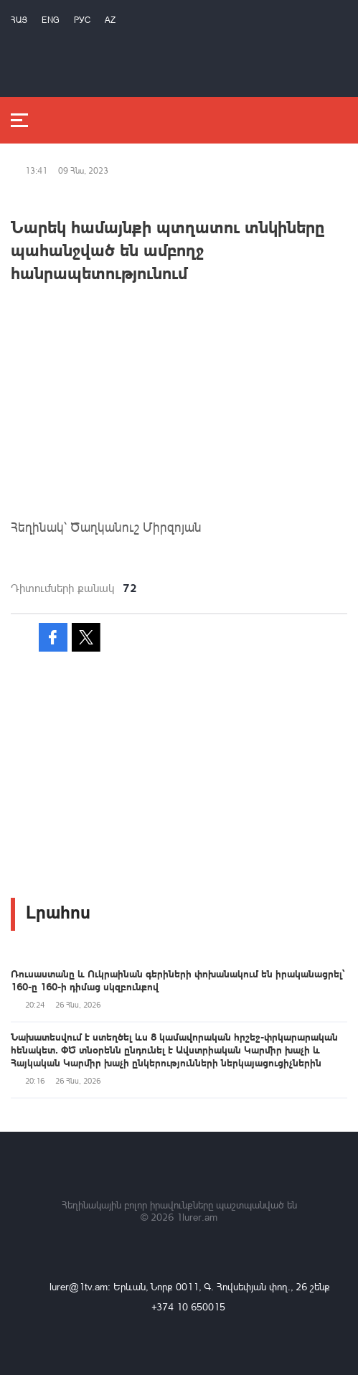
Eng (51, 19)
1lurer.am (196, 1217)
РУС (82, 19)
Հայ (19, 19)
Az (110, 19)
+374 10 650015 (188, 1306)
